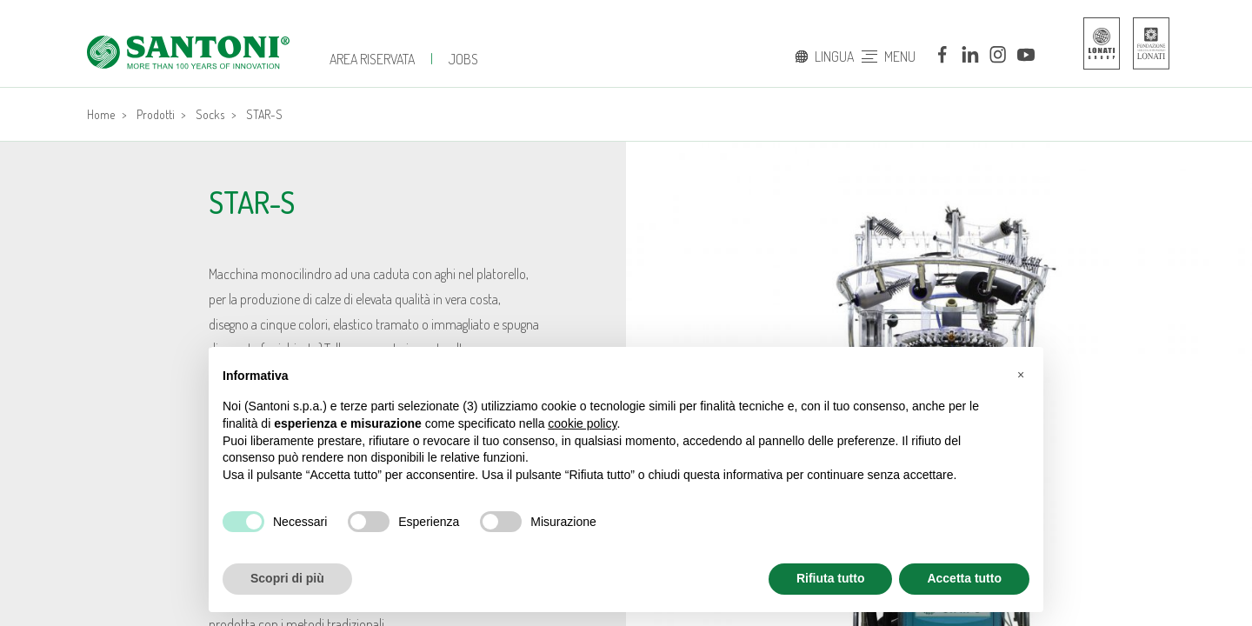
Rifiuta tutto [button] (830, 578)
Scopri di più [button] (287, 578)
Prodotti (156, 114)
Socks (210, 114)
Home (101, 114)
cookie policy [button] (582, 423)
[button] (1021, 375)
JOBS (463, 59)
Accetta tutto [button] (964, 578)
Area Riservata (372, 59)
